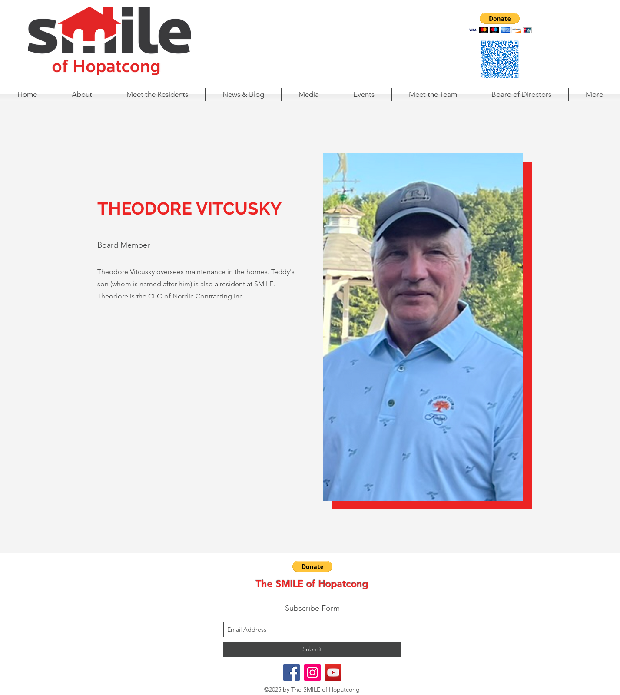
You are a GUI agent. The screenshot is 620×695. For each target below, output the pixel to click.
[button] (500, 23)
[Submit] (312, 649)
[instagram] (312, 672)
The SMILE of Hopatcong (312, 584)
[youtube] (333, 672)
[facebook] (291, 672)
